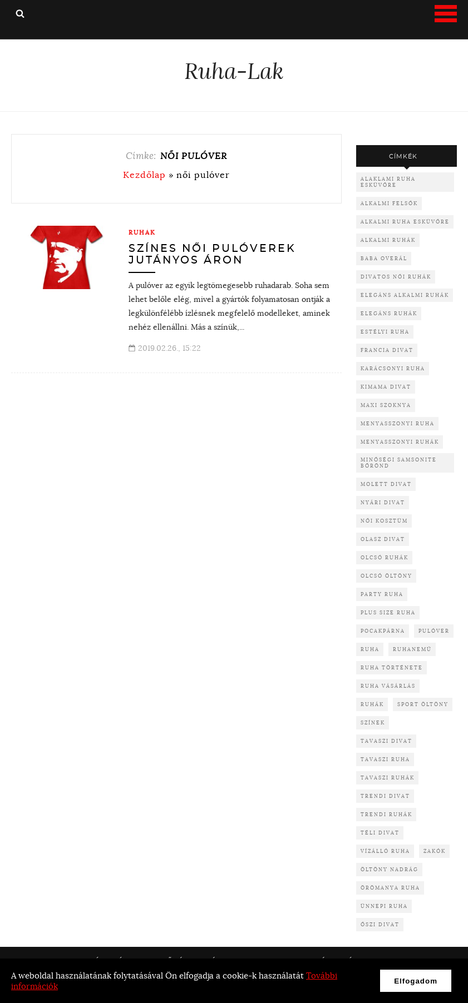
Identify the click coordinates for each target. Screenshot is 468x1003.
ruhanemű (412, 649)
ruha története (392, 667)
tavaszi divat (386, 741)
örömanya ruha (390, 888)
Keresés (20, 13)
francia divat (387, 350)
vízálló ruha (385, 851)
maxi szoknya (386, 405)
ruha (370, 649)
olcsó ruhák (384, 557)
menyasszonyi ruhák (400, 442)
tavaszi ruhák (388, 777)
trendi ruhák (386, 814)
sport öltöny (423, 704)
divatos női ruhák (396, 277)
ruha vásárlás (388, 686)
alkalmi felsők (389, 203)
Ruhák (142, 232)
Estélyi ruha (385, 332)
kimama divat (386, 387)
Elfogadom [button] (415, 981)
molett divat (386, 484)
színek (373, 722)
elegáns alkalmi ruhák (405, 295)
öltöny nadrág (389, 869)
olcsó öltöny (386, 576)
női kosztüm (384, 521)
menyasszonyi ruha (398, 423)
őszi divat (380, 924)
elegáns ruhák (389, 313)
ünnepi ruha (384, 906)
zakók (434, 851)
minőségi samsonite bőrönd (399, 462)
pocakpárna (383, 631)
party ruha (382, 594)
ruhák (372, 704)
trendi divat (385, 796)
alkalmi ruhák (388, 240)
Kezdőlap (144, 174)
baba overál (384, 258)
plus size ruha (388, 612)
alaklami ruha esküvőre (388, 182)
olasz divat (383, 539)
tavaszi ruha (385, 759)
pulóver (434, 631)
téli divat (380, 833)
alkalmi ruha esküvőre (405, 222)
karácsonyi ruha (393, 368)
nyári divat (383, 502)
